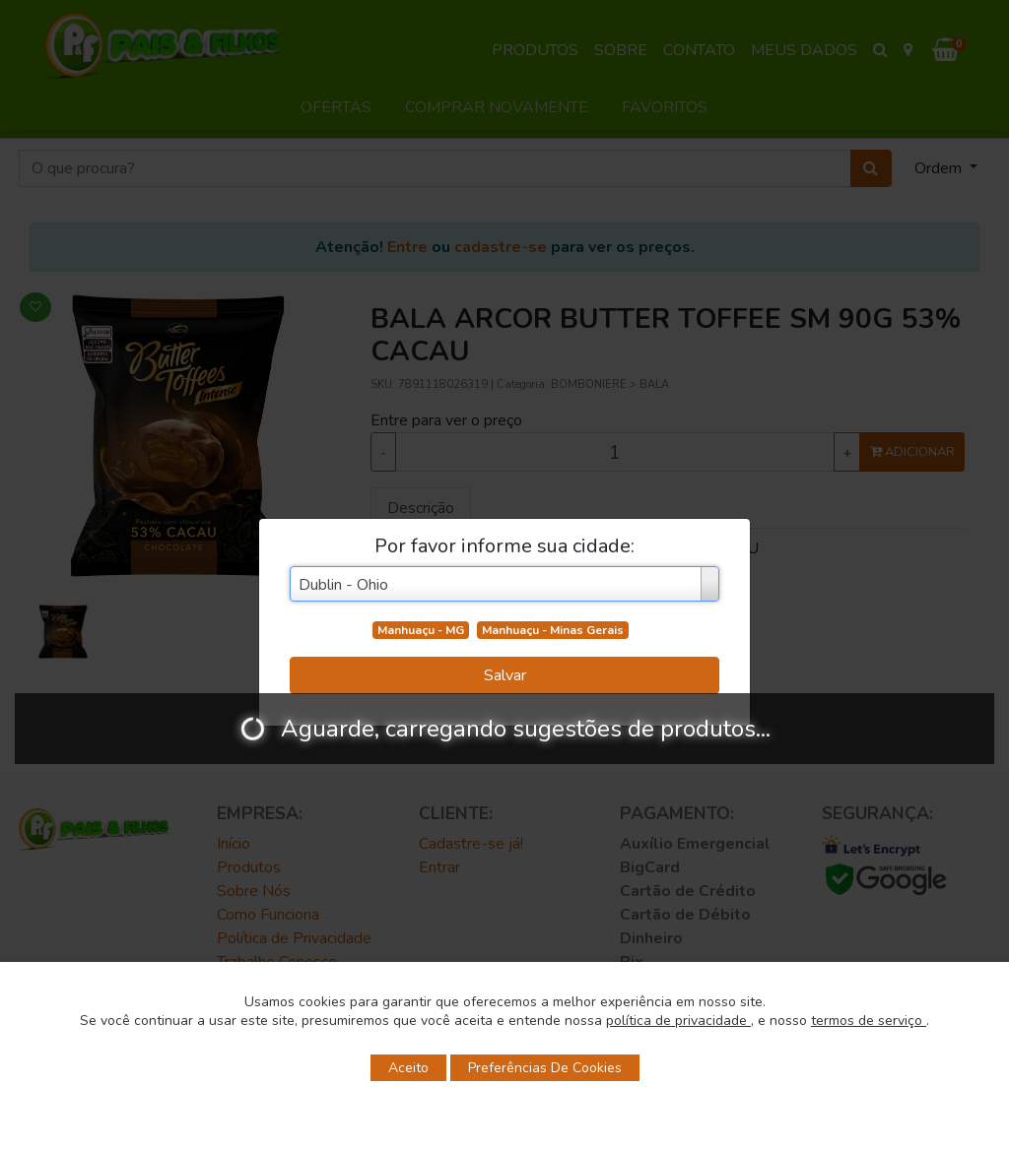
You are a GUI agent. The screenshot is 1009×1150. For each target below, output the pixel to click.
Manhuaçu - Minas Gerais (553, 630)
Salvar (505, 675)
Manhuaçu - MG (420, 630)
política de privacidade (678, 1020)
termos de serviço (868, 1020)
